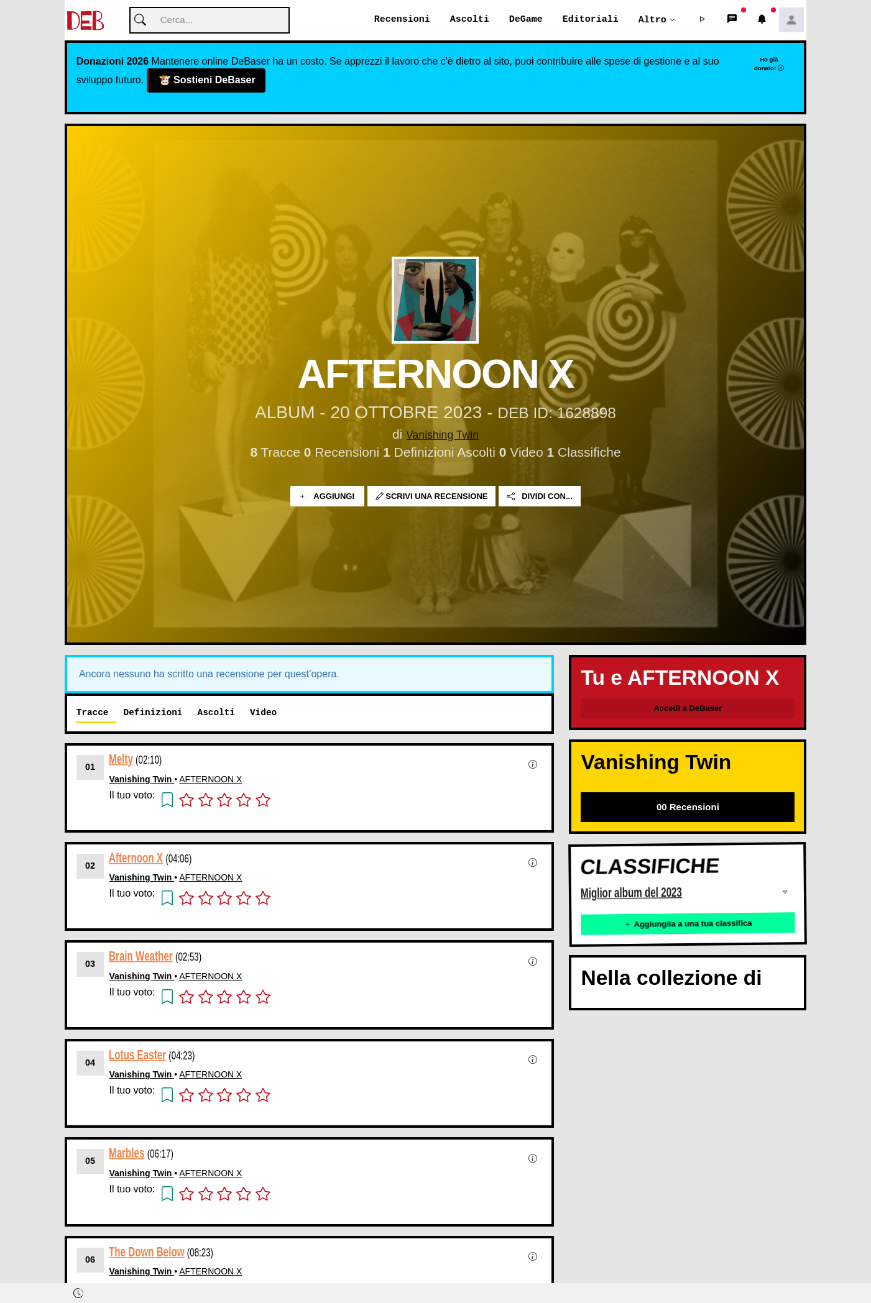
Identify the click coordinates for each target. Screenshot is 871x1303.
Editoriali (591, 20)
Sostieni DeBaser (206, 81)
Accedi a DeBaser (687, 708)
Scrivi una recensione (432, 496)
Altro (652, 20)
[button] (701, 20)
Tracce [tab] (92, 713)
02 (90, 866)
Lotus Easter (137, 1055)
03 (90, 964)
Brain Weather (141, 956)
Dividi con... (540, 496)
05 (90, 1161)
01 (90, 767)
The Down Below (147, 1252)
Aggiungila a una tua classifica (688, 924)
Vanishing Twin (442, 434)
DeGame (526, 20)
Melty (121, 759)
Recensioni (402, 20)
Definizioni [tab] (153, 713)
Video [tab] (263, 713)
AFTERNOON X (210, 780)
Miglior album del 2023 (631, 893)
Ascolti (469, 20)
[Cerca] (209, 20)
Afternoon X (136, 858)
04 (90, 1063)
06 (90, 1260)
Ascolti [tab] (215, 713)
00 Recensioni (688, 807)
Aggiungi (327, 496)
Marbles (126, 1153)
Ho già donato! (769, 64)
